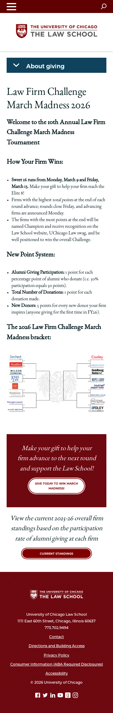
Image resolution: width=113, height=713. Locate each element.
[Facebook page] (38, 696)
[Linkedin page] (53, 696)
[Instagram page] (75, 696)
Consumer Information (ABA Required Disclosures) (56, 664)
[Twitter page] (45, 696)
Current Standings (56, 553)
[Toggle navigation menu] (11, 6)
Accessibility (57, 673)
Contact (56, 636)
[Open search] (103, 6)
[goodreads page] (68, 696)
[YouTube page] (61, 696)
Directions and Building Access (57, 646)
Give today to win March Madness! (56, 486)
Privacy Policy (56, 655)
